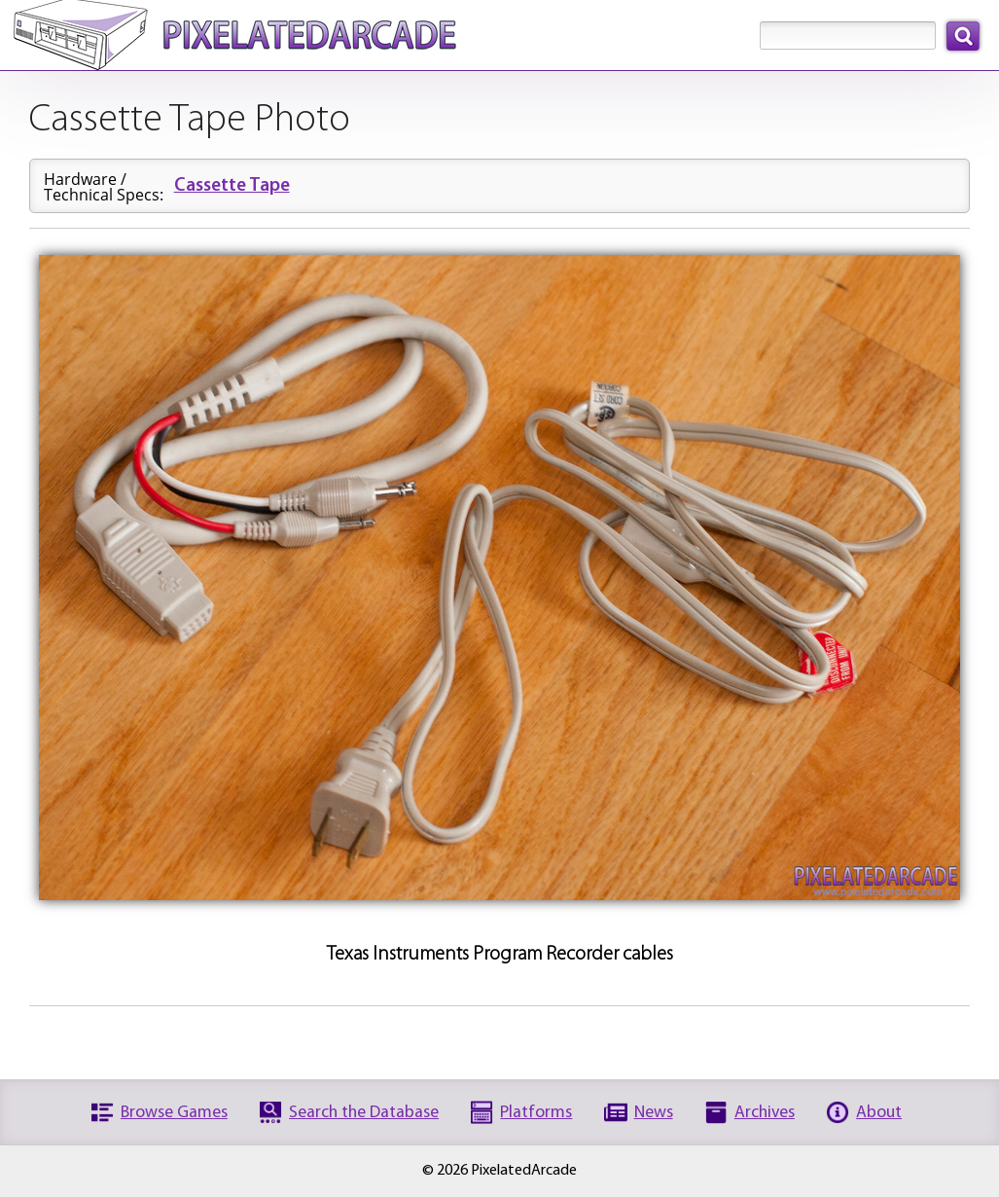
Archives (764, 1113)
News (653, 1113)
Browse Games (174, 1113)
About (879, 1113)
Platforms (536, 1113)
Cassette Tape (232, 186)
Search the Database (364, 1113)
